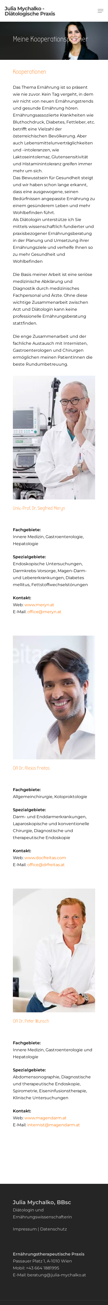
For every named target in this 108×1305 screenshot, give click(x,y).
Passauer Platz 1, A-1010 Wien (42, 1260)
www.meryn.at (39, 604)
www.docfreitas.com (44, 857)
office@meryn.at (44, 611)
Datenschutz (53, 1229)
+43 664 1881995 (42, 1267)
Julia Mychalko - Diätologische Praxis (30, 11)
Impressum (25, 1229)
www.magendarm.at (45, 1117)
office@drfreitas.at (46, 864)
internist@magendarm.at (53, 1124)
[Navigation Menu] (100, 10)
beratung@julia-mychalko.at (56, 1274)
